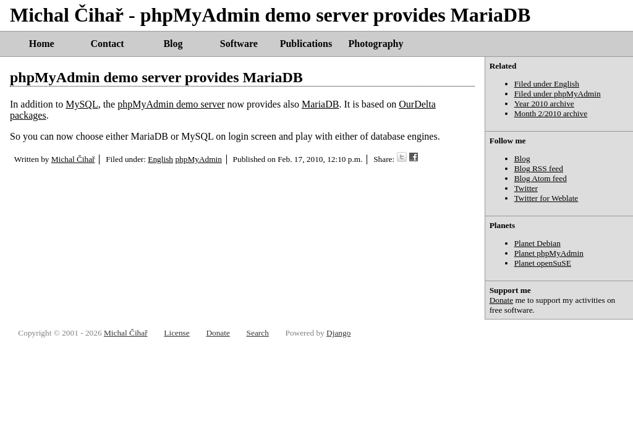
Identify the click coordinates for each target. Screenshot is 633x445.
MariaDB (320, 104)
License (176, 332)
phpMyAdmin (198, 159)
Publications (306, 43)
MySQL (82, 104)
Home (41, 43)
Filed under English (546, 83)
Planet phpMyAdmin (549, 253)
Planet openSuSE (542, 263)
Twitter (526, 188)
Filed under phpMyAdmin (557, 93)
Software (239, 43)
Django (338, 332)
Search (258, 332)
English (160, 159)
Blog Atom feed (540, 178)
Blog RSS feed (538, 168)
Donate (502, 300)
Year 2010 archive (544, 103)
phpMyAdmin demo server (170, 104)
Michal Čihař (73, 159)
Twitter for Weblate (546, 198)
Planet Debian (537, 243)
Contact (107, 43)
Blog (172, 43)
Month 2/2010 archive (550, 113)
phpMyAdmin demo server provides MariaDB (156, 77)
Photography (376, 43)
